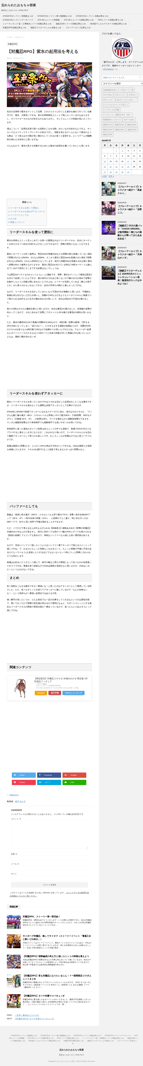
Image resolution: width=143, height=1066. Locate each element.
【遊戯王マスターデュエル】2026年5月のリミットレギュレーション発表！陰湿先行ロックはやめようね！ (130, 277)
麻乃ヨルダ (20, 801)
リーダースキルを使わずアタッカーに (26, 211)
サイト (14, 874)
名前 (14, 854)
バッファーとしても (18, 215)
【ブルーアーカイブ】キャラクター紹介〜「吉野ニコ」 (130, 209)
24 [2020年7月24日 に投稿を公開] (128, 167)
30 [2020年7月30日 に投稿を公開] (122, 172)
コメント (16, 819)
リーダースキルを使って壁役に (23, 208)
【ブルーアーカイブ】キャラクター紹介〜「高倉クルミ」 (130, 190)
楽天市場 (55, 693)
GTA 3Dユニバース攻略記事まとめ (79, 20)
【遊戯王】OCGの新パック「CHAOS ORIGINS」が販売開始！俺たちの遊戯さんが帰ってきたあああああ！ (130, 232)
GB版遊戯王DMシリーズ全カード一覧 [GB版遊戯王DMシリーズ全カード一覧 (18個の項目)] (118, 90)
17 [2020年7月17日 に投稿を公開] (128, 161)
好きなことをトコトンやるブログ (71, 1055)
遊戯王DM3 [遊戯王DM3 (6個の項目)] (107, 130)
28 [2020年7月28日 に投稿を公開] (110, 172)
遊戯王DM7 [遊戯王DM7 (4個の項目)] (132, 130)
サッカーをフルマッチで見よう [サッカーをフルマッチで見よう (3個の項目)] (115, 105)
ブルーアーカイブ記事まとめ (78, 27)
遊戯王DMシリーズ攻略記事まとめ (71, 24)
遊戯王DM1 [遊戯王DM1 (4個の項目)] (119, 125)
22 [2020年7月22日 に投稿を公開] (116, 167)
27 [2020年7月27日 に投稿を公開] (105, 172)
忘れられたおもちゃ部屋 (18, 5)
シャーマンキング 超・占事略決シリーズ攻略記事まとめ (27, 24)
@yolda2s (108, 69)
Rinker (45, 683)
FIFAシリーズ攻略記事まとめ (110, 20)
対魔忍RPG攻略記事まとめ (14, 27)
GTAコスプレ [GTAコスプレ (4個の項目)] (120, 95)
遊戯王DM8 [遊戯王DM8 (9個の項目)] (107, 135)
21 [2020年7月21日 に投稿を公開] (110, 167)
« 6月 (104, 176)
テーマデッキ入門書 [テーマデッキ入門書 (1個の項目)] (111, 110)
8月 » (111, 176)
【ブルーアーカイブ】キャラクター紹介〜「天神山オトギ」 (130, 254)
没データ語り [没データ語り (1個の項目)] (129, 120)
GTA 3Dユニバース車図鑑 (48, 20)
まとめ (12, 218)
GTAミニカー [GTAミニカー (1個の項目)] (108, 100)
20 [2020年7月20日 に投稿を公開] (105, 167)
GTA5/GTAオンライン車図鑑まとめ (18, 16)
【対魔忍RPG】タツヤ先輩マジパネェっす (44, 996)
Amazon (41, 693)
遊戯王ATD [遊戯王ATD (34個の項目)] (107, 125)
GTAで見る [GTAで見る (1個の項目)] (107, 95)
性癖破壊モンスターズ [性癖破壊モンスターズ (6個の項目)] (112, 120)
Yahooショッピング (73, 693)
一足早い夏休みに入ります (26, 1015)
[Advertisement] (49, 173)
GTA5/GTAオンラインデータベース (18, 20)
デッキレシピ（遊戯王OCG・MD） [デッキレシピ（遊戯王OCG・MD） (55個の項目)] (117, 115)
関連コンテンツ (16, 222)
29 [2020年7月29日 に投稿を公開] (116, 172)
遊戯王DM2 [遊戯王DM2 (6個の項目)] (131, 125)
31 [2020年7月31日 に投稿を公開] (128, 172)
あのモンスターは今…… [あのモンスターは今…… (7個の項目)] (126, 100)
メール (15, 864)
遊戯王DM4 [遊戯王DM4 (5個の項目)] (119, 130)
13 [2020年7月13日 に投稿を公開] (105, 161)
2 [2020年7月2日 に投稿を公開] (122, 151)
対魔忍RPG (14, 795)
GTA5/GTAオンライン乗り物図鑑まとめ (54, 16)
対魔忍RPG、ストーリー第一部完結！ (41, 916)
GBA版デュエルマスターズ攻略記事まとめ (108, 24)
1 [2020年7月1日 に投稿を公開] (116, 151)
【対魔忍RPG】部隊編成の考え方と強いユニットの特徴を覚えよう (56, 956)
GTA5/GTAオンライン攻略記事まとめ (92, 16)
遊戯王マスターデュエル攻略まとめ (45, 27)
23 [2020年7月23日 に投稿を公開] (122, 167)
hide (29, 202)
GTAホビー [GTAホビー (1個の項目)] (133, 95)
